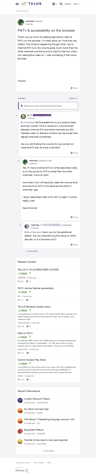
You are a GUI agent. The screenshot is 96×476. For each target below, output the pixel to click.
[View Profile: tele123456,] (20, 441)
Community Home (23, 462)
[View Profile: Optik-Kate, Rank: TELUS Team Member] (27, 226)
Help (49, 462)
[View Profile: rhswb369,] (20, 431)
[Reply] (74, 88)
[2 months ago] (29, 402)
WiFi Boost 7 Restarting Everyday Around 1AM (49, 419)
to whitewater (66, 225)
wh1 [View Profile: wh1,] (38, 423)
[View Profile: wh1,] (20, 421)
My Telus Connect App (36, 409)
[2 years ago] (31, 277)
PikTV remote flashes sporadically (36, 288)
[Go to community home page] (31, 4)
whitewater (28, 122)
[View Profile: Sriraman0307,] (20, 400)
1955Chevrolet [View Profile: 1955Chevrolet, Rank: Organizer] (23, 322)
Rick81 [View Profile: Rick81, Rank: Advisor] (20, 376)
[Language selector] (55, 3)
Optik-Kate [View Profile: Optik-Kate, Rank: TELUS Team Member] (35, 225)
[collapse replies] (16, 115)
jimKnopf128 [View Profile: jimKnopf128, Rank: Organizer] (23, 349)
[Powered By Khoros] (48, 470)
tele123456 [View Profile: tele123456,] (41, 443)
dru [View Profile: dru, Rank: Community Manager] (28, 115)
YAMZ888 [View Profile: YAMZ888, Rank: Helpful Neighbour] (21, 277)
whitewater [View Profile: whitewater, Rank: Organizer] (29, 21)
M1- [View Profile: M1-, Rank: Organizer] (19, 296)
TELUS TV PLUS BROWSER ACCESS (38, 269)
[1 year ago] (34, 322)
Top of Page (38, 462)
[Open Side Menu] (17, 4)
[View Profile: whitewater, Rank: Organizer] (21, 22)
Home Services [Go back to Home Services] (22, 11)
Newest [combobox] (73, 98)
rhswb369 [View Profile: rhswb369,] (41, 433)
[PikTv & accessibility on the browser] (31, 118)
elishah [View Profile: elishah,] (40, 412)
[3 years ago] (33, 349)
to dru (49, 161)
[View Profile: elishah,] (20, 410)
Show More (32, 251)
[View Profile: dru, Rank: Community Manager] (23, 116)
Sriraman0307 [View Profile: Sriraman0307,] (42, 402)
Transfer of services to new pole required (45, 440)
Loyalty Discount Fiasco (37, 398)
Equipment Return (34, 429)
